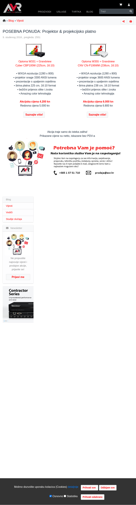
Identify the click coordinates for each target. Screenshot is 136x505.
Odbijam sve (108, 487)
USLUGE (61, 11)
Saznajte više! (34, 114)
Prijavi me (18, 277)
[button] (128, 5)
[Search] (113, 11)
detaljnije (73, 486)
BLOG (89, 11)
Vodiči (9, 212)
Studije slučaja (14, 219)
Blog (11, 20)
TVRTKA (76, 11)
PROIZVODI (44, 11)
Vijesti (20, 20)
